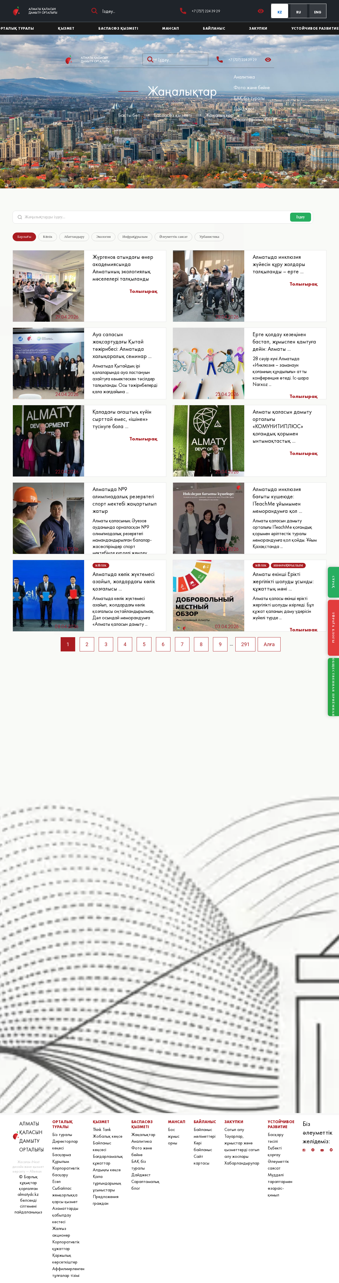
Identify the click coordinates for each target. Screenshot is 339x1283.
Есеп (56, 1181)
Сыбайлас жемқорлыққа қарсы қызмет (65, 1194)
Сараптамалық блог (254, 119)
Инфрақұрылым (135, 236)
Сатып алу (234, 1129)
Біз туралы (62, 1134)
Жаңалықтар (219, 115)
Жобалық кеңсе (107, 1136)
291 (245, 644)
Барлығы (24, 236)
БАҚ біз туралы (249, 98)
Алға (269, 644)
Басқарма (61, 1155)
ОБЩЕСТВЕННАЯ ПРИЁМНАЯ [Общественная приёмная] (333, 687)
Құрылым (60, 1161)
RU (298, 12)
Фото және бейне (252, 87)
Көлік (47, 236)
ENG (317, 12)
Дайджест (244, 108)
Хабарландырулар (241, 1163)
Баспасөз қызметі (173, 115)
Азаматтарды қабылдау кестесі (65, 1215)
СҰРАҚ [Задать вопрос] (333, 582)
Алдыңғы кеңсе (107, 1170)
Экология (103, 236)
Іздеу (300, 217)
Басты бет (129, 115)
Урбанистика (209, 236)
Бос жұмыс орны (173, 1136)
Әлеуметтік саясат (173, 236)
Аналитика (244, 76)
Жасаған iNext (28, 1161)
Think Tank (102, 1129)
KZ (280, 12)
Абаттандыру (74, 236)
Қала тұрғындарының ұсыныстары (107, 1183)
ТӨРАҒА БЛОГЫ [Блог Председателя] (333, 627)
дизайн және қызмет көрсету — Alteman (28, 1169)
